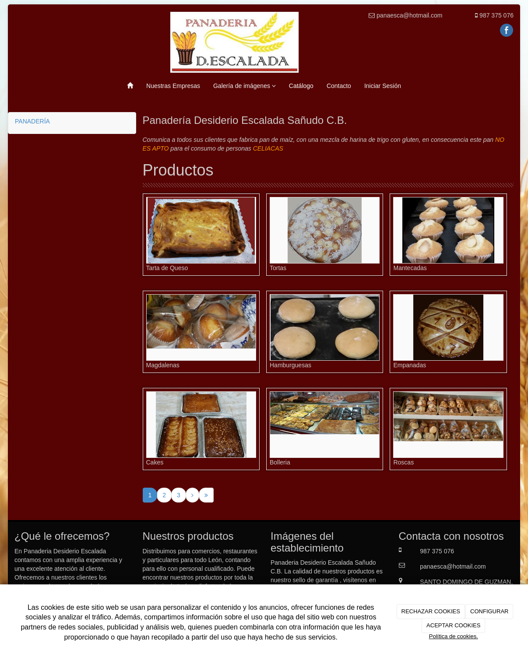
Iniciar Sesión (382, 85)
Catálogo (301, 85)
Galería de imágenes (244, 85)
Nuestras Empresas (173, 85)
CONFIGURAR (489, 611)
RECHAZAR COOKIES (430, 611)
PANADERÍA (32, 121)
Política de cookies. (453, 636)
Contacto (339, 85)
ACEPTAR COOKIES (453, 625)
